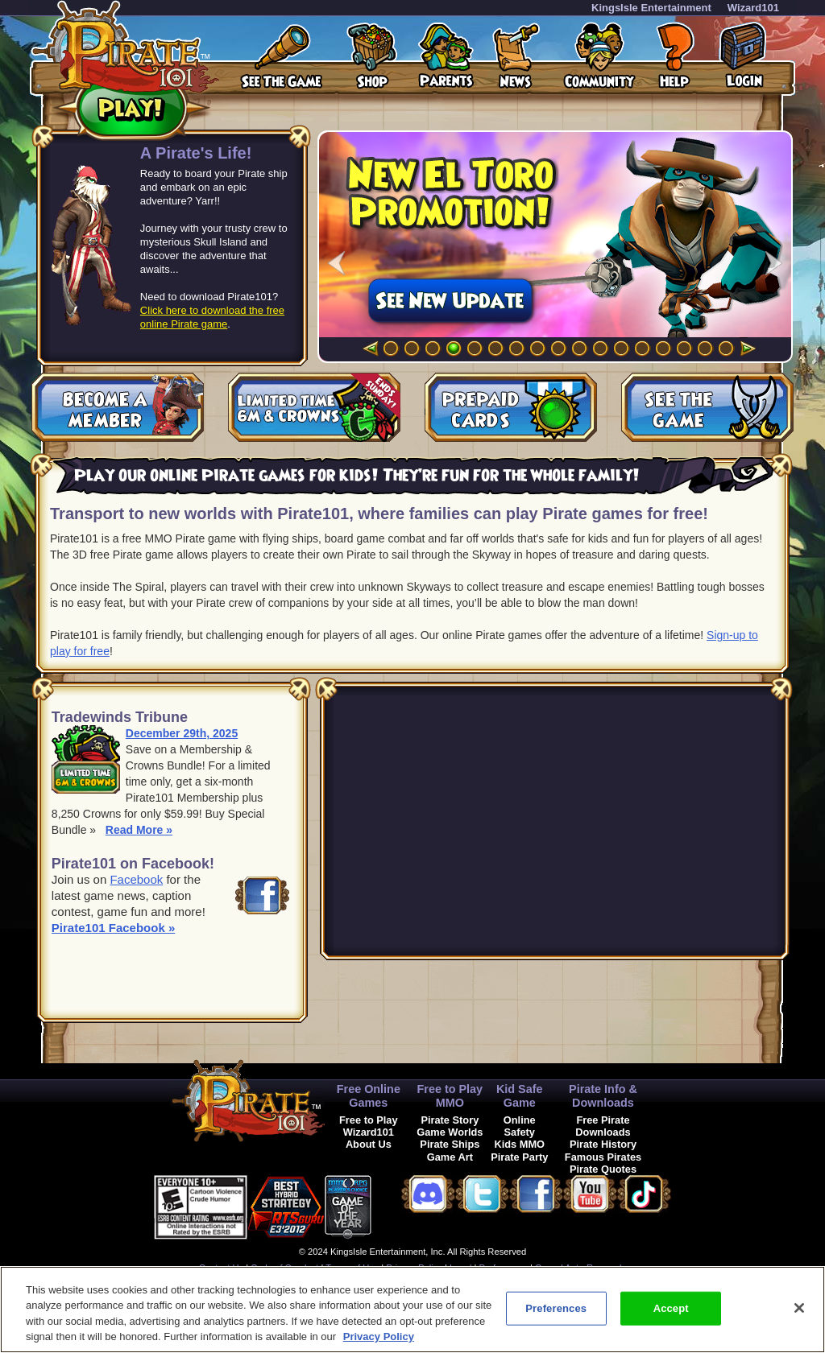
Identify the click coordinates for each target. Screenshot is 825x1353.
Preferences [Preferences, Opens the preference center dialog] (556, 1308)
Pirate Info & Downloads (603, 1096)
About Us (369, 1144)
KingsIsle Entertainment (651, 8)
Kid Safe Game (519, 1096)
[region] (412, 1309)
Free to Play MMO (450, 1096)
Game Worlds (450, 1132)
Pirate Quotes (603, 1169)
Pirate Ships (449, 1144)
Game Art (450, 1157)
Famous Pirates (603, 1157)
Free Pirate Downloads (602, 1126)
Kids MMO (519, 1144)
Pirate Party (519, 1157)
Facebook (136, 879)
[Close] (799, 1308)
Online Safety (520, 1126)
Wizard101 (753, 8)
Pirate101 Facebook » (113, 927)
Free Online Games (368, 1096)
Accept (671, 1308)
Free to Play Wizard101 (368, 1126)
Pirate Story (450, 1120)
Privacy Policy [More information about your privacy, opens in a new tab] (378, 1336)
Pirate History (603, 1144)
